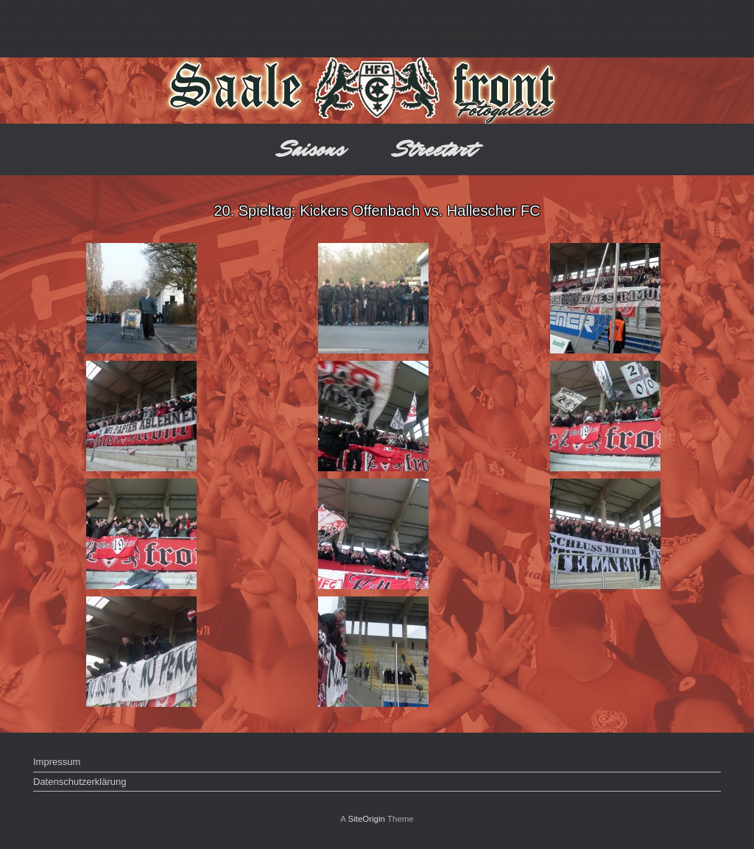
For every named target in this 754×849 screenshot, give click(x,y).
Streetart (434, 149)
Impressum (56, 761)
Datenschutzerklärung (79, 781)
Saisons (312, 149)
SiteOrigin (366, 818)
